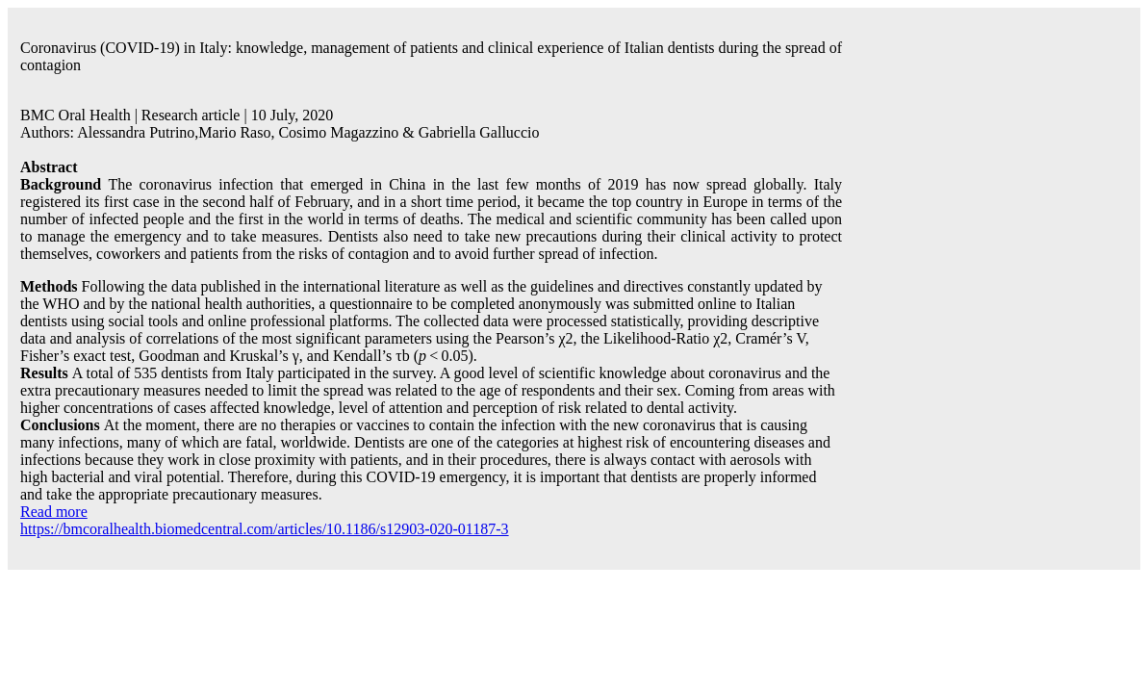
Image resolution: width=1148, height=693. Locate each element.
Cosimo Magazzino (338, 132)
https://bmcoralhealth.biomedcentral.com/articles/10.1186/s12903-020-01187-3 (264, 529)
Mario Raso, (238, 132)
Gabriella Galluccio (479, 132)
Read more (54, 511)
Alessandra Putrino (135, 132)
